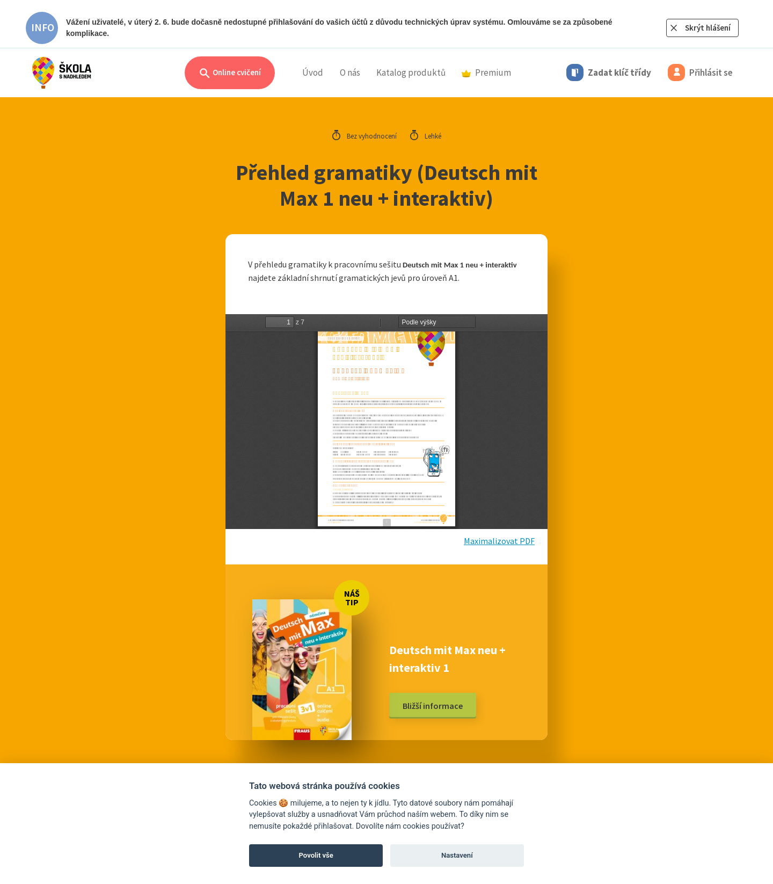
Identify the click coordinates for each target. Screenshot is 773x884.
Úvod (312, 72)
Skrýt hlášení (708, 28)
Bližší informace (433, 705)
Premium (486, 72)
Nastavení (457, 855)
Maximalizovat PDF (499, 540)
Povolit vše (316, 855)
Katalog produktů (411, 72)
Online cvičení (230, 73)
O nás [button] (350, 72)
